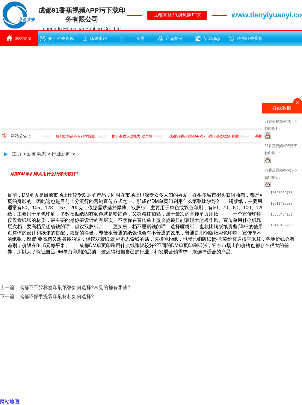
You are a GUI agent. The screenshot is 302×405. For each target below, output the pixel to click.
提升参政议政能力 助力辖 (133, 136)
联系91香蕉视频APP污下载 (245, 40)
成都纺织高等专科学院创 (76, 136)
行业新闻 (61, 153)
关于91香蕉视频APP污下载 (57, 40)
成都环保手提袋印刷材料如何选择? (56, 296)
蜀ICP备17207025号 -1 (204, 355)
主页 (17, 153)
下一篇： (9, 296)
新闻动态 (207, 38)
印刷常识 (94, 38)
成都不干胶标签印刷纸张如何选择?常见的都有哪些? (74, 287)
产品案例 (169, 38)
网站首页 (18, 38)
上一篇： (9, 287)
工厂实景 (132, 38)
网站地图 (9, 401)
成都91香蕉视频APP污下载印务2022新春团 (205, 136)
